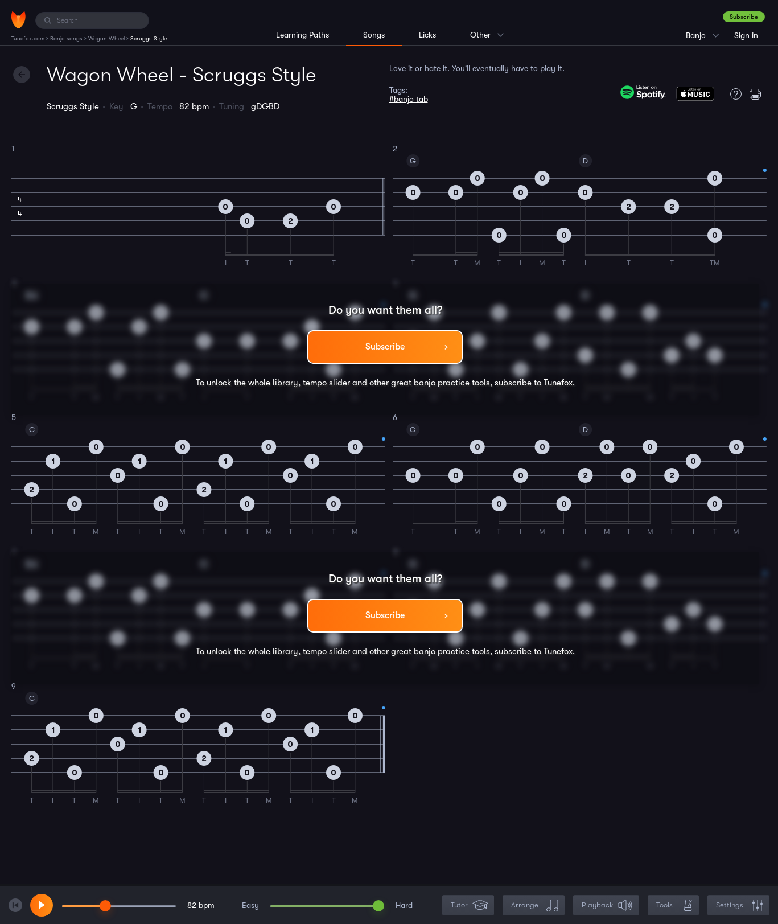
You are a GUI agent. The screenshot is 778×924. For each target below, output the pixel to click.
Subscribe (744, 16)
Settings (739, 905)
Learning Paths (302, 34)
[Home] (18, 19)
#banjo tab (408, 99)
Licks (427, 34)
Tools (674, 905)
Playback (607, 905)
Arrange (534, 905)
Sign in (746, 35)
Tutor (469, 905)
